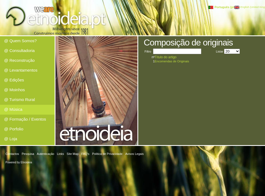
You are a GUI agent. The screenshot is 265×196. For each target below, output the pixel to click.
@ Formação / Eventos (25, 119)
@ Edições (14, 80)
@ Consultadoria (19, 50)
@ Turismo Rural (19, 99)
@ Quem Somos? (20, 40)
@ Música (13, 109)
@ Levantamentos (20, 70)
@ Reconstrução (19, 60)
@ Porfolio (13, 129)
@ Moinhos (14, 89)
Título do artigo (165, 57)
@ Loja (10, 138)
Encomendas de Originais (172, 61)
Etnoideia (26, 162)
